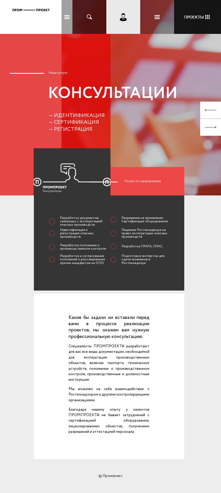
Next (210, 127)
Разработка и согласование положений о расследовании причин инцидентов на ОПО (82, 259)
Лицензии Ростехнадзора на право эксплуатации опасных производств (144, 233)
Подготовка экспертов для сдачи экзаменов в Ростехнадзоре (142, 259)
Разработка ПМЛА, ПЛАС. (142, 246)
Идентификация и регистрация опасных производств (77, 233)
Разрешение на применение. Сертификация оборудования (144, 219)
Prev (210, 110)
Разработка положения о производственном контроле (83, 247)
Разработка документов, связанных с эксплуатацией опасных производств (81, 221)
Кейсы (197, 17)
